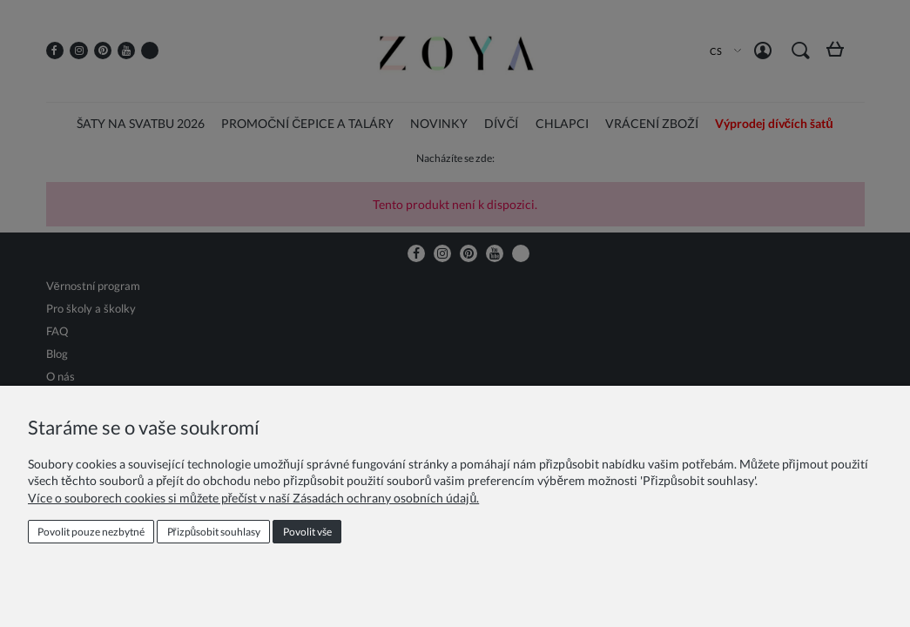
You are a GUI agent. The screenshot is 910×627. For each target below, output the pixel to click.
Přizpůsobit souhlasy (214, 531)
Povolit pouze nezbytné (91, 531)
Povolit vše (307, 531)
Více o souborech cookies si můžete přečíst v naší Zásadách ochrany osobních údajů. (253, 497)
